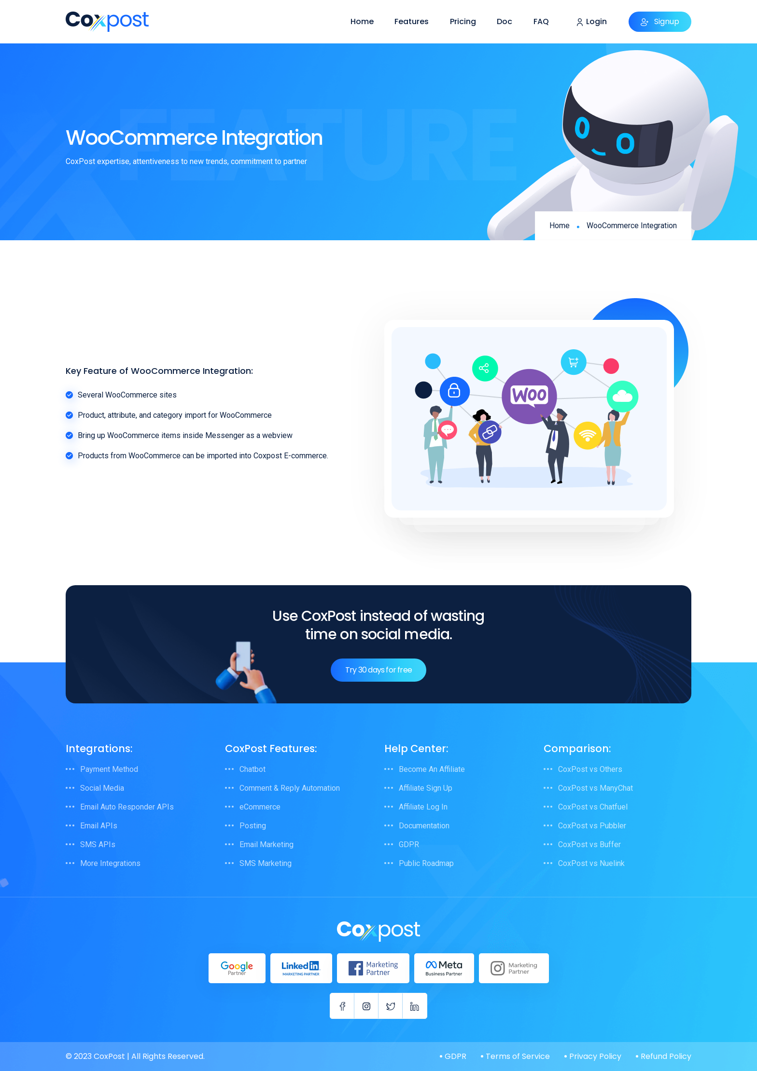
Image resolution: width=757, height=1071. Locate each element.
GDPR (409, 844)
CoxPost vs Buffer (589, 844)
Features (411, 21)
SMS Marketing (265, 863)
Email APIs (98, 825)
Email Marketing (266, 844)
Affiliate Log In (423, 806)
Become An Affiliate (432, 769)
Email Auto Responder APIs (127, 806)
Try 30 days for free (378, 669)
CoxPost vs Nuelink (591, 863)
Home (362, 21)
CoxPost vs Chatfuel (593, 806)
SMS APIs (97, 844)
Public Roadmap (426, 863)
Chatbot (252, 769)
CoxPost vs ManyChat (595, 788)
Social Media (102, 788)
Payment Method (109, 769)
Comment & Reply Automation (289, 788)
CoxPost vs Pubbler (592, 825)
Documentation (424, 825)
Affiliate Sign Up (425, 788)
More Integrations (110, 863)
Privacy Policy (595, 1056)
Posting (252, 825)
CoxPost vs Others (590, 769)
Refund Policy (666, 1056)
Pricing (463, 21)
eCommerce (259, 806)
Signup (660, 21)
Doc (504, 21)
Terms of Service (518, 1056)
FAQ (541, 21)
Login (592, 21)
